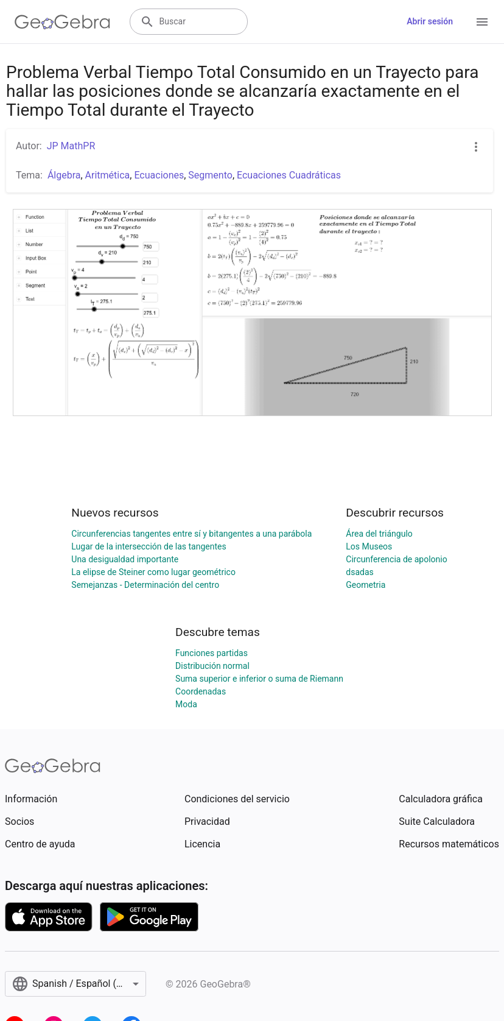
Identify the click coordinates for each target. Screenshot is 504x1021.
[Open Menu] (482, 22)
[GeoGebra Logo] (62, 22)
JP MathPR (71, 146)
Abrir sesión (430, 21)
